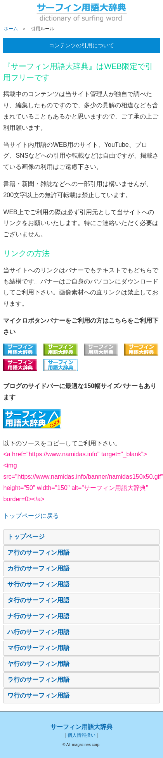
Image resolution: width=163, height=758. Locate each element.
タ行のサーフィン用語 (38, 600)
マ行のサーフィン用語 (38, 648)
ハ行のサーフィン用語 (38, 632)
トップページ (26, 536)
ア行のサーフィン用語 (38, 552)
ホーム (11, 28)
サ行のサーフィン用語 (38, 584)
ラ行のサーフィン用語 (38, 679)
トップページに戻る (31, 515)
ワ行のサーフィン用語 (38, 695)
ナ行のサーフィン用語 (38, 616)
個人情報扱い (81, 735)
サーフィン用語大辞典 (81, 727)
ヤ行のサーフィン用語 (38, 663)
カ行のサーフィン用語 (38, 568)
